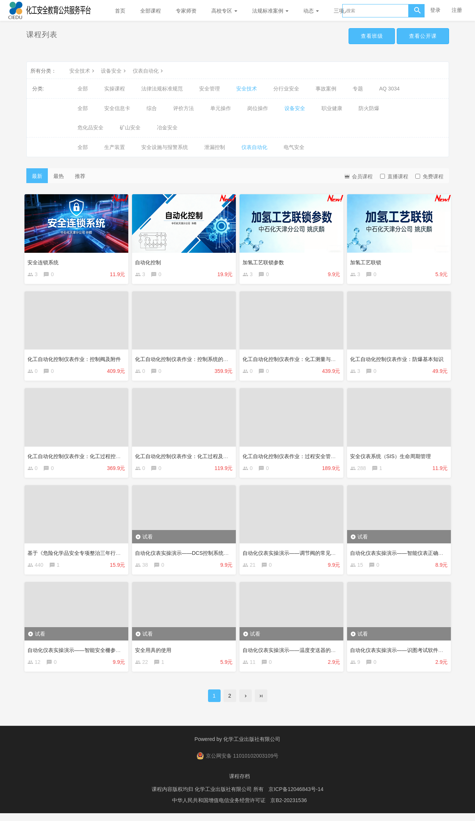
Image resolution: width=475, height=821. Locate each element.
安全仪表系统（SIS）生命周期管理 (392, 457)
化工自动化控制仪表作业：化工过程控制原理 (81, 457)
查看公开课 (422, 36)
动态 (311, 11)
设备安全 (114, 71)
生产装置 (114, 147)
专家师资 (186, 11)
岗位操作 (257, 108)
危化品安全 (90, 127)
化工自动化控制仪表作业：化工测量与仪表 (293, 359)
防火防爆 (369, 108)
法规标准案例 (270, 11)
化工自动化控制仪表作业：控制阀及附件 (76, 359)
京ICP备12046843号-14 (295, 797)
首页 (120, 11)
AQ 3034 (389, 89)
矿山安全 (130, 127)
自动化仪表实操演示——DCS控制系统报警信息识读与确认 (205, 556)
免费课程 (429, 176)
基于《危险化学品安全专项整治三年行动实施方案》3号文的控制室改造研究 (116, 556)
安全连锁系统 (44, 260)
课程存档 (239, 784)
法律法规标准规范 (162, 89)
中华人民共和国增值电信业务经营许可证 (218, 808)
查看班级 (368, 36)
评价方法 (183, 108)
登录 (435, 10)
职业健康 (331, 108)
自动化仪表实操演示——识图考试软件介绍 (401, 654)
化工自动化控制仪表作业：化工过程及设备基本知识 (196, 457)
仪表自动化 (149, 71)
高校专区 (224, 11)
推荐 (80, 176)
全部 (82, 89)
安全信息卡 (117, 108)
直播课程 (394, 176)
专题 (358, 89)
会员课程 (358, 175)
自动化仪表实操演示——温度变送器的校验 (293, 654)
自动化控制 (150, 260)
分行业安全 (286, 89)
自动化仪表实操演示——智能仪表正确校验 (401, 556)
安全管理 (209, 89)
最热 (58, 176)
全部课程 (150, 11)
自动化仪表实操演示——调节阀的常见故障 (293, 556)
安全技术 (82, 71)
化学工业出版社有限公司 (251, 747)
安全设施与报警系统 (164, 147)
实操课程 (114, 89)
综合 (151, 108)
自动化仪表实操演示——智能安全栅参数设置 (81, 654)
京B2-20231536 (288, 808)
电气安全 (294, 147)
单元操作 (220, 108)
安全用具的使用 (155, 654)
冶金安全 (167, 127)
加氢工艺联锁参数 (265, 260)
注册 (457, 10)
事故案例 (326, 89)
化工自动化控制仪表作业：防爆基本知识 (398, 359)
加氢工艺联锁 (367, 260)
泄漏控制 (214, 147)
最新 (37, 176)
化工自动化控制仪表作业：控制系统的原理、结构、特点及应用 (209, 359)
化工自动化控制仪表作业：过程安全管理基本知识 (301, 457)
